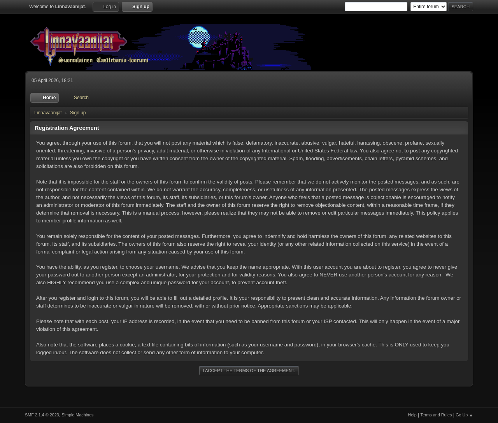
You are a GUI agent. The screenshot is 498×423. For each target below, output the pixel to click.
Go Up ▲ (464, 415)
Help (412, 415)
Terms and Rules (436, 415)
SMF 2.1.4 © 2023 (42, 415)
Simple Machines (77, 415)
